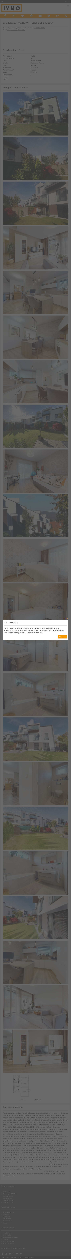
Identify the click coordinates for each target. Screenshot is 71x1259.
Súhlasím (62, 637)
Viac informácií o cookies (34, 633)
